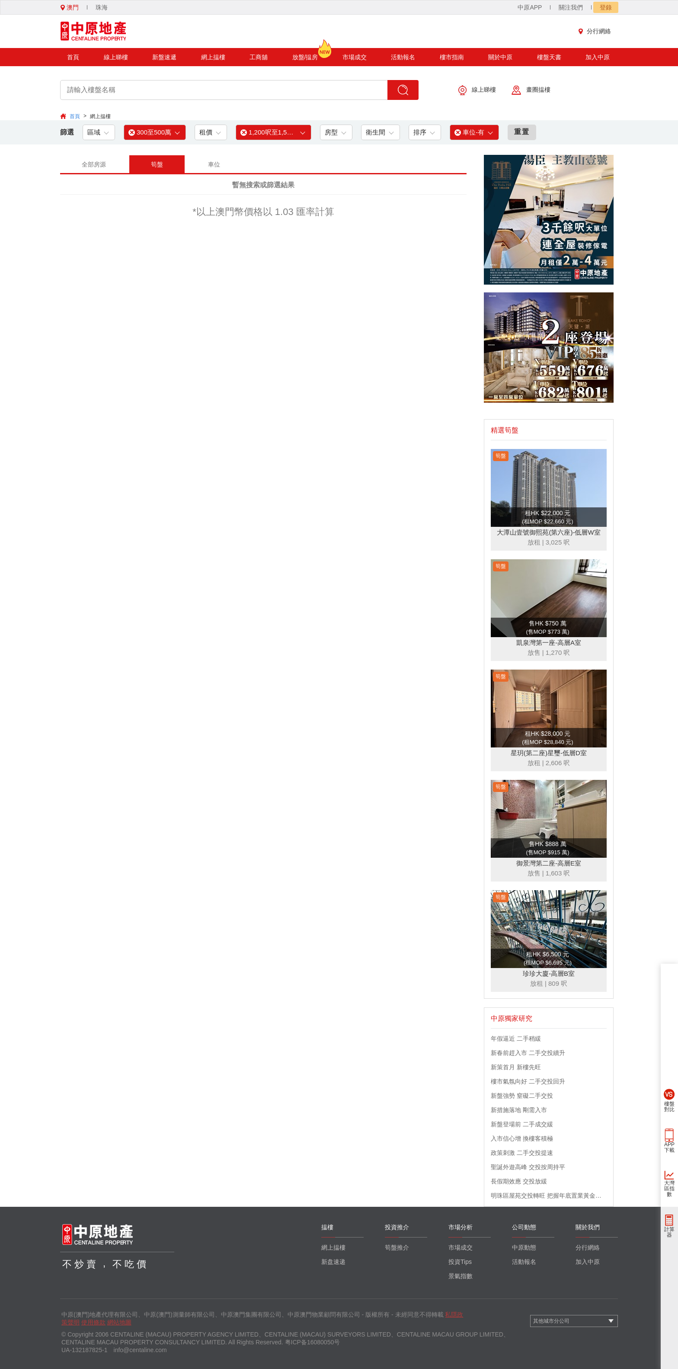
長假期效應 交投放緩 (519, 1181)
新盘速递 (333, 1261)
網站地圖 (119, 1322)
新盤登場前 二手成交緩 (522, 1124)
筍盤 (157, 164)
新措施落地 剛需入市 (519, 1109)
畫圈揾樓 (531, 90)
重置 (522, 131)
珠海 (102, 7)
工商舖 (258, 57)
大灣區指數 (669, 1188)
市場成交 (354, 57)
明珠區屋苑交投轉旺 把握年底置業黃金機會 (549, 1195)
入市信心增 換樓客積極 (522, 1138)
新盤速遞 (164, 57)
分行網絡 (596, 31)
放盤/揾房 (305, 54)
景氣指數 (460, 1276)
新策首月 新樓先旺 (516, 1067)
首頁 (73, 57)
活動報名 (403, 57)
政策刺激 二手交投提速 (522, 1152)
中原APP (530, 7)
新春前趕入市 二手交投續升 (528, 1052)
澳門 (70, 7)
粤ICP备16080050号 (312, 1342)
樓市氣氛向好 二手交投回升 (528, 1081)
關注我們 (571, 7)
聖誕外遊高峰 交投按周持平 (528, 1167)
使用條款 (93, 1322)
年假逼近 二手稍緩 (516, 1038)
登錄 (606, 7)
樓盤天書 (549, 57)
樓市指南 (452, 57)
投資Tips (460, 1261)
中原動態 (524, 1247)
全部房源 (94, 164)
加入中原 (597, 57)
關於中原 (500, 57)
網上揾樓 (213, 57)
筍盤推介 (397, 1247)
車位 (214, 164)
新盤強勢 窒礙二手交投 (522, 1095)
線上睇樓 (116, 57)
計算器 (669, 1232)
